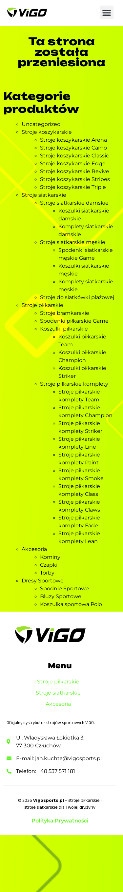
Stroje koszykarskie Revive (74, 171)
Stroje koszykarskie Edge (73, 163)
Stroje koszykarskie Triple (73, 187)
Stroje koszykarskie (47, 132)
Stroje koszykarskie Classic (74, 155)
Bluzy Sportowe (60, 596)
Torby (47, 573)
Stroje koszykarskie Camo (73, 148)
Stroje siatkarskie (44, 195)
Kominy (50, 557)
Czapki (48, 565)
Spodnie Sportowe (64, 588)
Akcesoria (34, 549)
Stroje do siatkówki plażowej (77, 297)
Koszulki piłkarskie (64, 329)
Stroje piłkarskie (42, 305)
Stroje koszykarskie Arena (73, 140)
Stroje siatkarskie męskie (72, 242)
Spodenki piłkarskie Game (74, 321)
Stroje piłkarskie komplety (74, 384)
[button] (106, 12)
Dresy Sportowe (43, 581)
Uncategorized (41, 124)
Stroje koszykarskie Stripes (75, 179)
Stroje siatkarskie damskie (74, 203)
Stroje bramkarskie (64, 313)
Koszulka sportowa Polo (71, 604)
